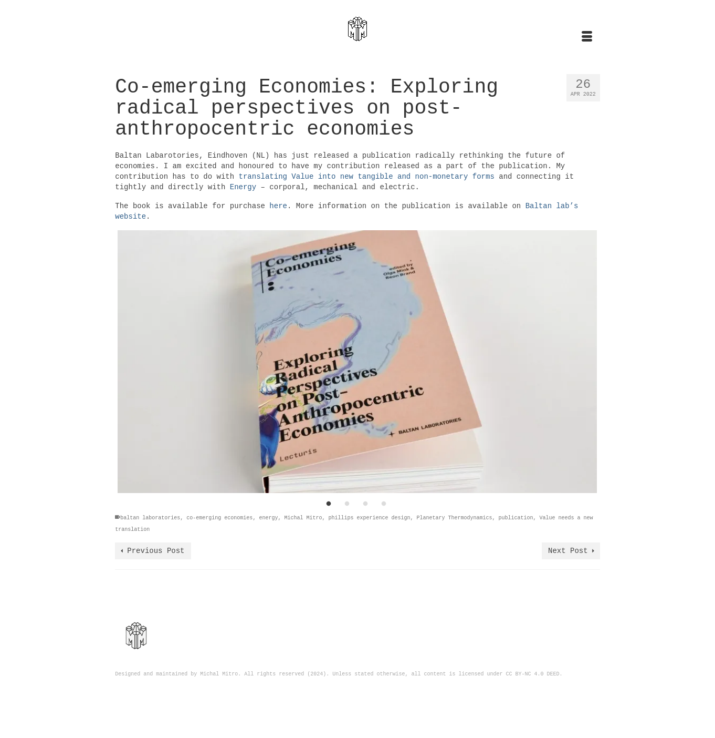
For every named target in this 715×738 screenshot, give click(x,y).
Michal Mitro (303, 518)
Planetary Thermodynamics (454, 518)
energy (268, 518)
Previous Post (155, 551)
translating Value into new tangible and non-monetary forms (367, 176)
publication (516, 518)
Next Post (568, 551)
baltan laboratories (150, 518)
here (278, 206)
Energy (243, 187)
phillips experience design (369, 518)
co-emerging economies (219, 518)
